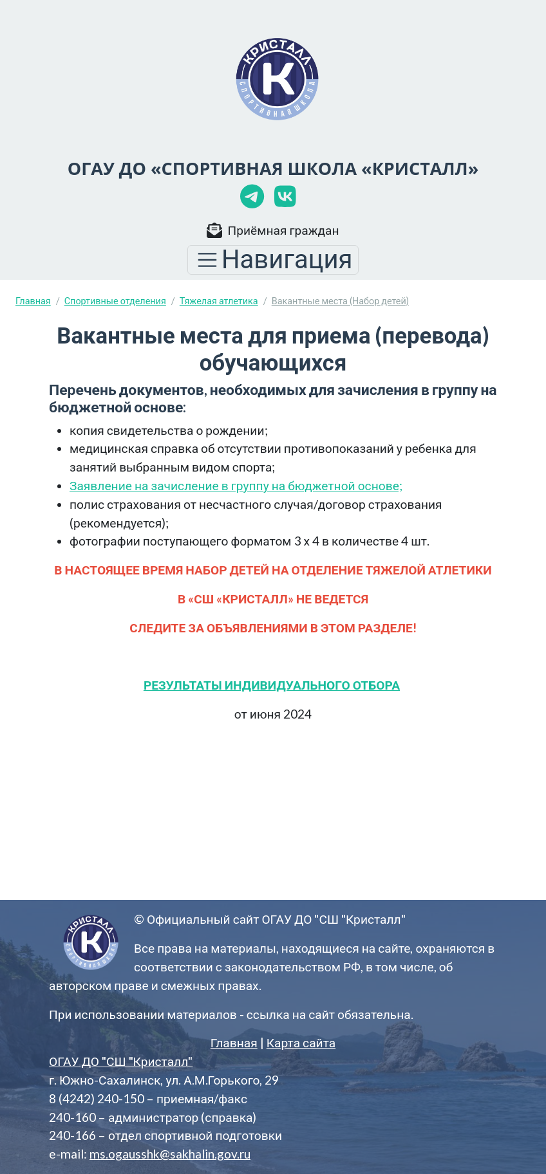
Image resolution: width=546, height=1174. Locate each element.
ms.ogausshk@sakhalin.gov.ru (169, 1153)
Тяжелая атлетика (219, 300)
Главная (33, 300)
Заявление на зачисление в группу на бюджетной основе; (236, 485)
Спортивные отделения (115, 300)
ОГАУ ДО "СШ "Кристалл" (121, 1061)
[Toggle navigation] (273, 260)
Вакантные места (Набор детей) (340, 300)
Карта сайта (301, 1042)
